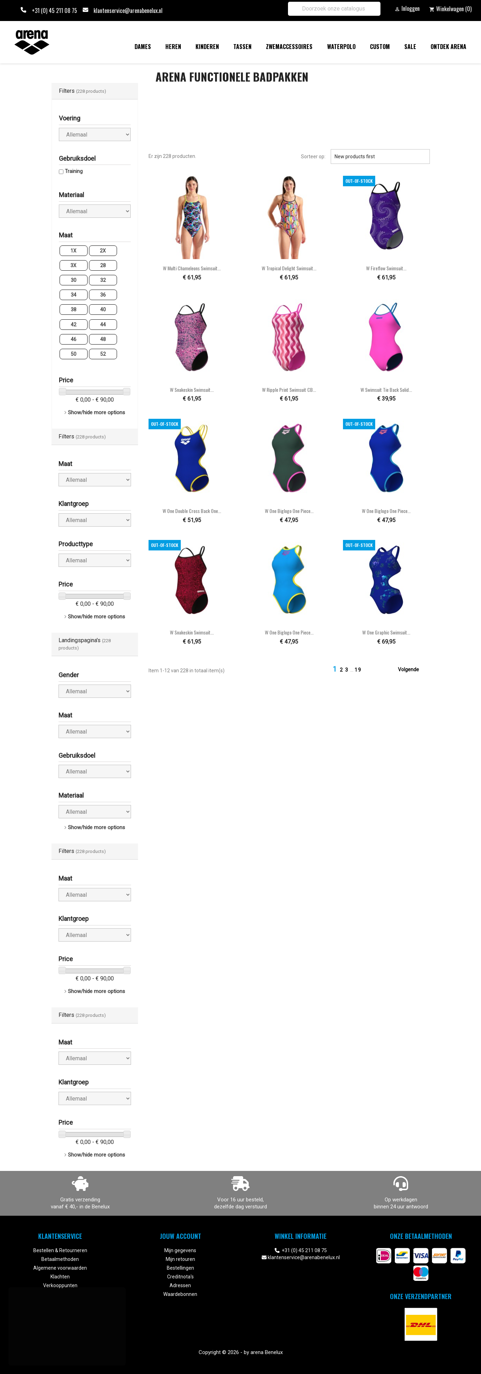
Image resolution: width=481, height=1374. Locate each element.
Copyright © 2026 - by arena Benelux (241, 1352)
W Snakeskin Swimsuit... (192, 389)
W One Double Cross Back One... (192, 510)
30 (73, 280)
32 (103, 280)
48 (103, 339)
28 (103, 265)
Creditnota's (180, 1276)
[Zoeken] (334, 9)
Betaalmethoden (60, 1259)
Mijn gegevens (180, 1250)
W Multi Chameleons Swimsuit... (192, 268)
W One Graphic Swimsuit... (386, 632)
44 (103, 324)
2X (103, 251)
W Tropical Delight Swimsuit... (289, 268)
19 (358, 670)
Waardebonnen (180, 1294)
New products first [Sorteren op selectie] (380, 156)
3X (73, 265)
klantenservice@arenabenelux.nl (128, 10)
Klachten (60, 1276)
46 (73, 339)
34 (73, 295)
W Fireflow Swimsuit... (386, 268)
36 (103, 295)
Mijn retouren (180, 1259)
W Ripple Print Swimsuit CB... (289, 389)
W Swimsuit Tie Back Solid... (386, 389)
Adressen (180, 1285)
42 (73, 324)
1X (73, 251)
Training (74, 171)
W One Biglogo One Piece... (289, 510)
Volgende (412, 670)
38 (73, 309)
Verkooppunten (60, 1285)
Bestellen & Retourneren (60, 1250)
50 (73, 354)
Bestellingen (180, 1268)
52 (103, 354)
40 (103, 309)
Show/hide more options (96, 412)
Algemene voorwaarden (60, 1268)
